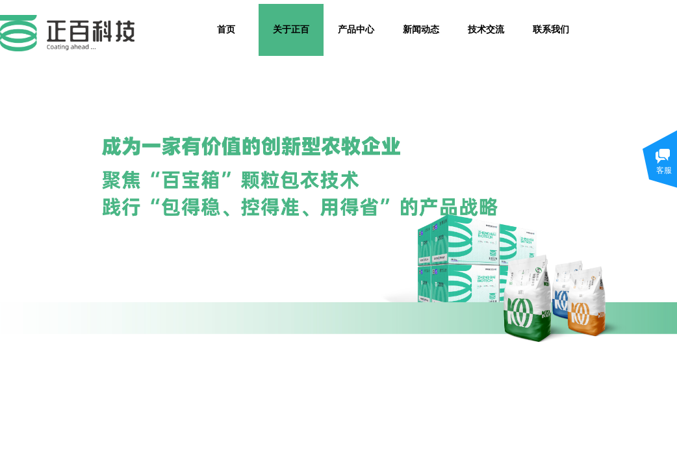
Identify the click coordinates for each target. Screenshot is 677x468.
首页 (226, 29)
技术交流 (486, 29)
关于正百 (291, 29)
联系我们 (551, 29)
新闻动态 (421, 29)
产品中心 (356, 29)
